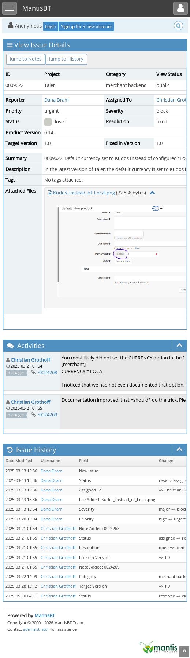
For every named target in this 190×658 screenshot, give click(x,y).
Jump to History (66, 58)
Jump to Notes (25, 58)
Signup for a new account (86, 26)
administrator (36, 629)
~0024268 (47, 372)
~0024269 (47, 414)
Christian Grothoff (30, 360)
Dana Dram (56, 99)
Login (50, 26)
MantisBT (44, 615)
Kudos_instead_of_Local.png (84, 192)
